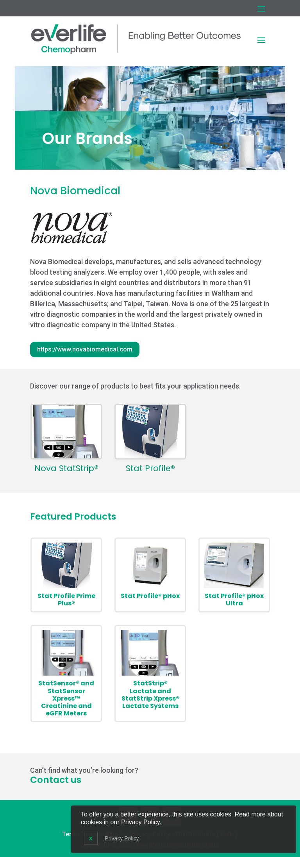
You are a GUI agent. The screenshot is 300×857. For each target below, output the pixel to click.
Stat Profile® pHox (150, 596)
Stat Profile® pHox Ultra (234, 599)
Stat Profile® (150, 468)
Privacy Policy (122, 838)
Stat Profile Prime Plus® (66, 599)
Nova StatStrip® (66, 468)
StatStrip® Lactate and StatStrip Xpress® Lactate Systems (150, 695)
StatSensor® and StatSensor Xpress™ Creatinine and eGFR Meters (66, 698)
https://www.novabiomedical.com (84, 349)
